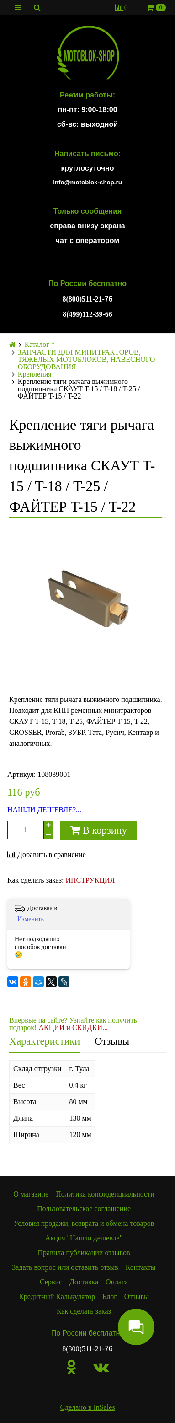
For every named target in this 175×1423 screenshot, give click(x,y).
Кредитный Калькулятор (57, 1296)
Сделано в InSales (87, 1407)
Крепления (35, 374)
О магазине (30, 1194)
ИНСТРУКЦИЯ (90, 880)
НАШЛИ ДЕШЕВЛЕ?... (44, 810)
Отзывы (112, 1041)
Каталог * (40, 344)
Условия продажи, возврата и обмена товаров (84, 1223)
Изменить (30, 919)
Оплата (117, 1282)
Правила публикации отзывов (84, 1252)
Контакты (141, 1267)
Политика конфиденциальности (105, 1194)
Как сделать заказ (84, 1311)
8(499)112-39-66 (87, 314)
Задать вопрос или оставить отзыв (65, 1267)
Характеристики (44, 1041)
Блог (109, 1296)
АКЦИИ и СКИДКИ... (73, 1027)
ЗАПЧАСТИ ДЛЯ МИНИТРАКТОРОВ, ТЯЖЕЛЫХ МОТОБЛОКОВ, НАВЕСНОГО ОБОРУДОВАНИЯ (86, 360)
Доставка (83, 1282)
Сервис (51, 1282)
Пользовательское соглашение (84, 1209)
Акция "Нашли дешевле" (84, 1238)
